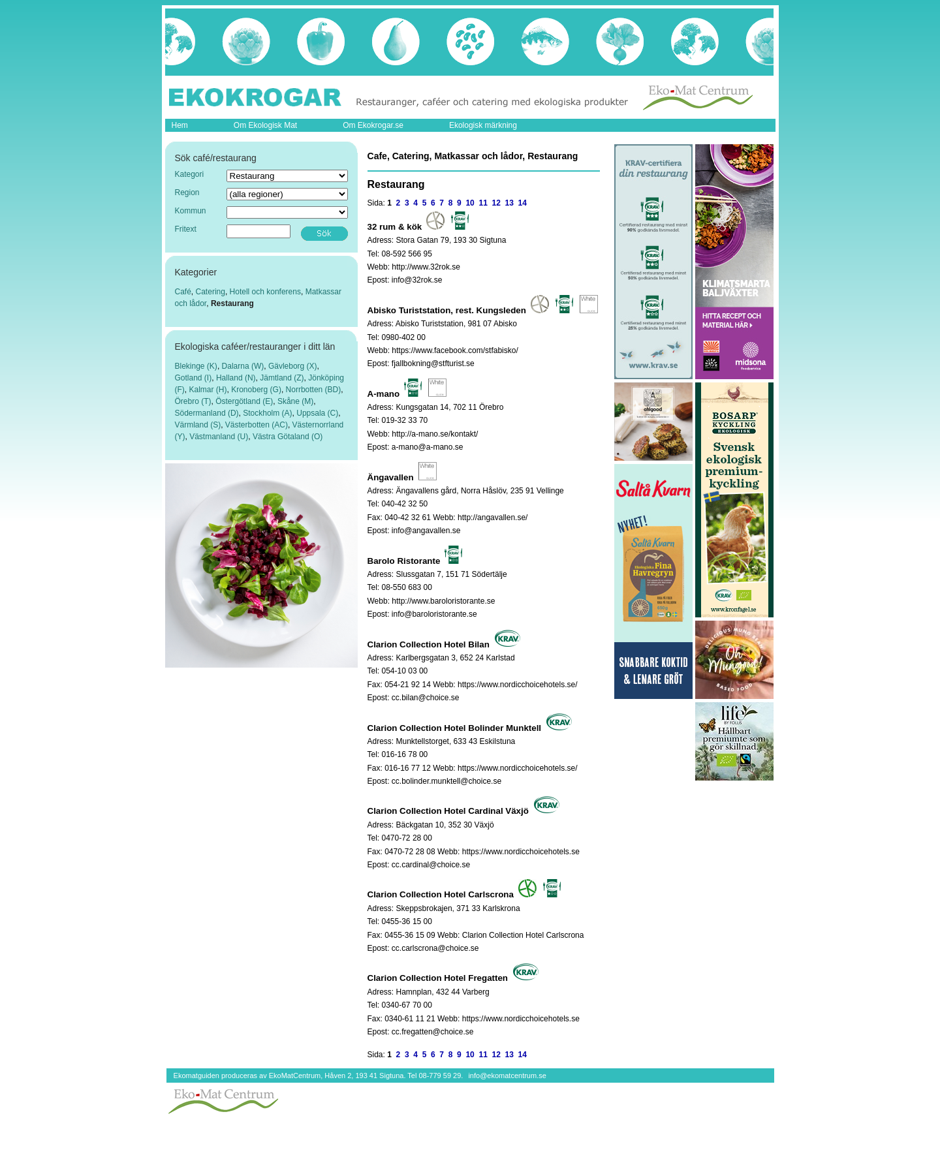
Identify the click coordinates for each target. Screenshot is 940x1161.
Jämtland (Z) (282, 377)
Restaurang (232, 303)
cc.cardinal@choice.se (431, 864)
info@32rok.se (417, 280)
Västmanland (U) (218, 436)
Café (183, 291)
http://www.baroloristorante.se (443, 601)
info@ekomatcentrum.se (507, 1075)
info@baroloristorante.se (434, 614)
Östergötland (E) (244, 401)
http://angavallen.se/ (492, 517)
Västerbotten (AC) (256, 424)
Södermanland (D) (207, 413)
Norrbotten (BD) (313, 389)
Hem (180, 125)
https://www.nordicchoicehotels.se (521, 851)
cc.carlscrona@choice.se (435, 948)
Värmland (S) (198, 424)
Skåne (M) (295, 401)
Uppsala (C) (317, 413)
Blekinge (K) (196, 366)
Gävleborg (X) (292, 366)
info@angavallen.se (426, 530)
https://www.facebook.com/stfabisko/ (455, 350)
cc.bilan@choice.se (426, 697)
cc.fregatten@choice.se (433, 1031)
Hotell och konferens (265, 291)
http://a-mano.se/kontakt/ (435, 434)
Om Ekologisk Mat (265, 125)
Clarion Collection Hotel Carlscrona (523, 935)
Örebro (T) (193, 401)
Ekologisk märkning (483, 125)
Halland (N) (236, 377)
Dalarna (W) (243, 366)
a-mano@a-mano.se (427, 447)
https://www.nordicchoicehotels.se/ (517, 684)
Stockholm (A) (267, 413)
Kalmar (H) (208, 389)
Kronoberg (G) (256, 389)
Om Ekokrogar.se (373, 125)
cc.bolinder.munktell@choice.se (446, 781)
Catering (210, 291)
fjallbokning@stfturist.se (433, 363)
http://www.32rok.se (426, 266)
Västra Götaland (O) (287, 436)
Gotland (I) (193, 377)
